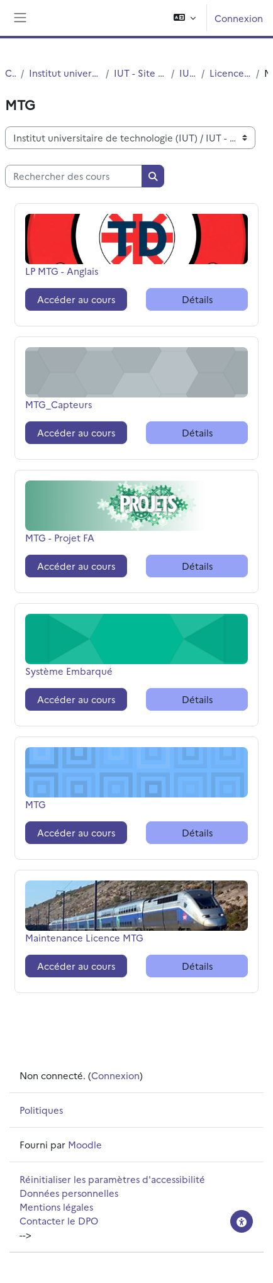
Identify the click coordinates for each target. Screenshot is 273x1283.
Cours (10, 72)
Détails (197, 299)
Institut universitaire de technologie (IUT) (65, 72)
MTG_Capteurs (58, 404)
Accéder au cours (76, 299)
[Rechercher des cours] (73, 176)
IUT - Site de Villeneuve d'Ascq (140, 72)
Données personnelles (69, 1192)
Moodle (85, 1144)
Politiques (41, 1109)
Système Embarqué (69, 670)
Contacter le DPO (59, 1220)
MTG (56, 804)
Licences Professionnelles (230, 72)
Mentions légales (56, 1206)
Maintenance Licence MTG (84, 937)
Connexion (238, 18)
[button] (184, 18)
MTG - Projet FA (59, 537)
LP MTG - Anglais (61, 270)
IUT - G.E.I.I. (187, 72)
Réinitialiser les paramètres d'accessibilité (112, 1179)
